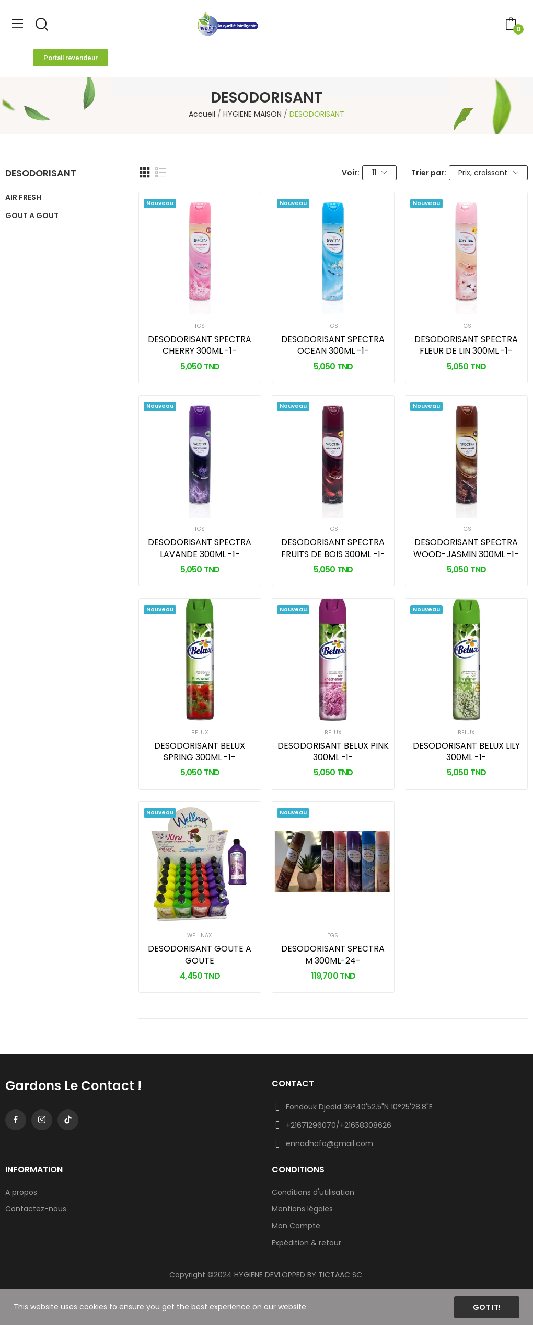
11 (379, 172)
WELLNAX (199, 936)
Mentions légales (302, 1209)
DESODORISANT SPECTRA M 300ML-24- (333, 954)
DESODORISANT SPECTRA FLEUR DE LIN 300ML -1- (466, 345)
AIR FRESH (23, 197)
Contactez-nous (35, 1209)
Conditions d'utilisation (313, 1192)
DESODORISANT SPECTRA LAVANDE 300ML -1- (199, 548)
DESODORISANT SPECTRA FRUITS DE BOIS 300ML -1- (333, 548)
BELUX (199, 733)
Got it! (487, 1307)
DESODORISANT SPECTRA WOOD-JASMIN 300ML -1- (466, 548)
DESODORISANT (40, 174)
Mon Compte (296, 1225)
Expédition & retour (306, 1243)
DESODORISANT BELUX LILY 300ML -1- (466, 751)
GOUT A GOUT (32, 215)
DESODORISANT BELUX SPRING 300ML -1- (199, 751)
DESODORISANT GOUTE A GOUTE (199, 954)
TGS (199, 327)
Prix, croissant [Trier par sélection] (488, 172)
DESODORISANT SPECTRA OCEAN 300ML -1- (333, 345)
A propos (21, 1192)
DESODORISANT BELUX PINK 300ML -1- (333, 751)
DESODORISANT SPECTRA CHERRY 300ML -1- (199, 345)
